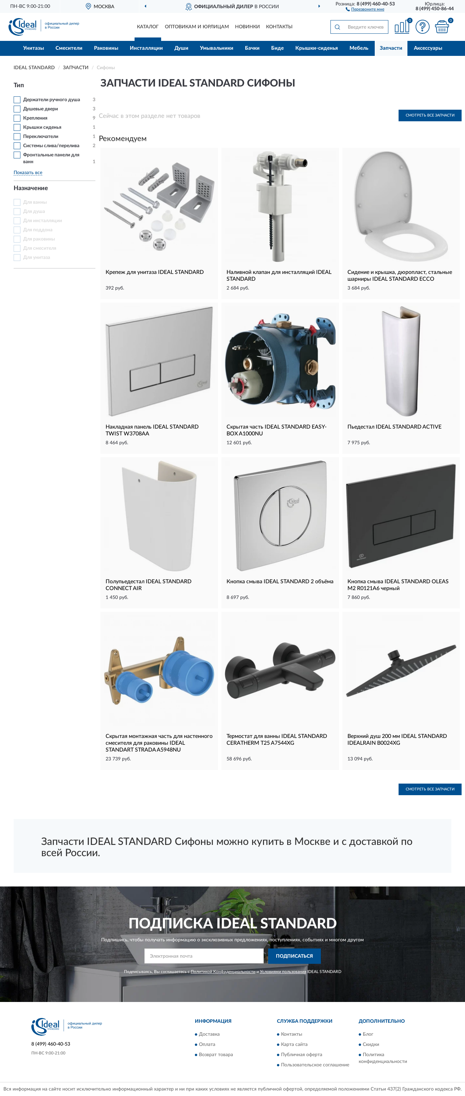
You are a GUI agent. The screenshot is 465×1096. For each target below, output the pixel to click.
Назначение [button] (31, 188)
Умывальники (216, 48)
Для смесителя (39, 248)
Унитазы (33, 48)
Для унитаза (36, 257)
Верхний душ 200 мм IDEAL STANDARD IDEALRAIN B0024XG (397, 740)
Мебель (359, 48)
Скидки (371, 1045)
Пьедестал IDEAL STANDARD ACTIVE (394, 427)
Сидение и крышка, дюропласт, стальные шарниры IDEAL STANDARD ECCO (399, 275)
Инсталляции (146, 48)
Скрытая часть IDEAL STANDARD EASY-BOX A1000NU (277, 430)
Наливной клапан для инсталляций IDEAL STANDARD (279, 275)
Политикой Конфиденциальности (223, 972)
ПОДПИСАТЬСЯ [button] (294, 956)
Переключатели (40, 136)
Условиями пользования (283, 972)
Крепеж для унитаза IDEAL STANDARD (155, 272)
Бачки (252, 48)
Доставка (209, 1034)
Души (181, 48)
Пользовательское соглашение (315, 1065)
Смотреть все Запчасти (430, 115)
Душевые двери (40, 109)
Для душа (34, 211)
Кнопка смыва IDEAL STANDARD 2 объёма (280, 581)
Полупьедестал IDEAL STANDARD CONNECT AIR (148, 585)
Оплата (207, 1045)
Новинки (247, 27)
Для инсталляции (42, 220)
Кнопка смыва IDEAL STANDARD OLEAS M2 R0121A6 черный (398, 585)
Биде (277, 48)
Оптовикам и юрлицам (197, 27)
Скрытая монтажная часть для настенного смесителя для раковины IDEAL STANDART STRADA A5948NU (159, 743)
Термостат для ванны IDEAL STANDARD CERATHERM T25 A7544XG (277, 740)
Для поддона (37, 230)
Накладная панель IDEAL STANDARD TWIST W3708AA (152, 430)
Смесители (69, 48)
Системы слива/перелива (51, 145)
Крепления (35, 118)
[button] (365, 9)
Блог (368, 1034)
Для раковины (39, 239)
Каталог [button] (148, 27)
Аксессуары (428, 48)
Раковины (106, 48)
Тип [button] (19, 85)
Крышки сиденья (42, 127)
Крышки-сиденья (316, 48)
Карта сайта (294, 1045)
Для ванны (35, 202)
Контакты (279, 27)
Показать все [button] (28, 172)
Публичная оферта (301, 1055)
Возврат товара (216, 1055)
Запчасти (391, 48)
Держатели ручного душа (51, 99)
